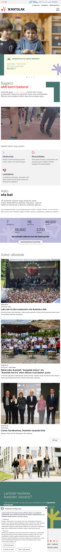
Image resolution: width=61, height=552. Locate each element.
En (40, 2)
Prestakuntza (55, 5)
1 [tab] (27, 77)
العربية (49, 2)
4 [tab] (34, 77)
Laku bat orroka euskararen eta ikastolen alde (24, 309)
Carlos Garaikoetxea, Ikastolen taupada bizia (23, 430)
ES (6, 2)
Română (54, 2)
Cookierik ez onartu (8, 549)
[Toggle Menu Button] (58, 8)
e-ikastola (36, 5)
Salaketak (55, 544)
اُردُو (46, 2)
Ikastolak (4, 367)
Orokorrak (12, 367)
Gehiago (55, 440)
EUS (3, 2)
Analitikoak (6, 519)
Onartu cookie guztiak (24, 549)
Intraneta (44, 5)
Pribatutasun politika (51, 547)
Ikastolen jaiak (6, 306)
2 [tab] (29, 77)
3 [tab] (31, 77)
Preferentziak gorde (8, 545)
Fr (42, 2)
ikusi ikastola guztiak (30, 242)
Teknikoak (5, 531)
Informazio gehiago (22, 516)
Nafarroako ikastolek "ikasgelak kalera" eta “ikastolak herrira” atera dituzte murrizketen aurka (25, 371)
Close (46, 508)
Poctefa (48, 544)
